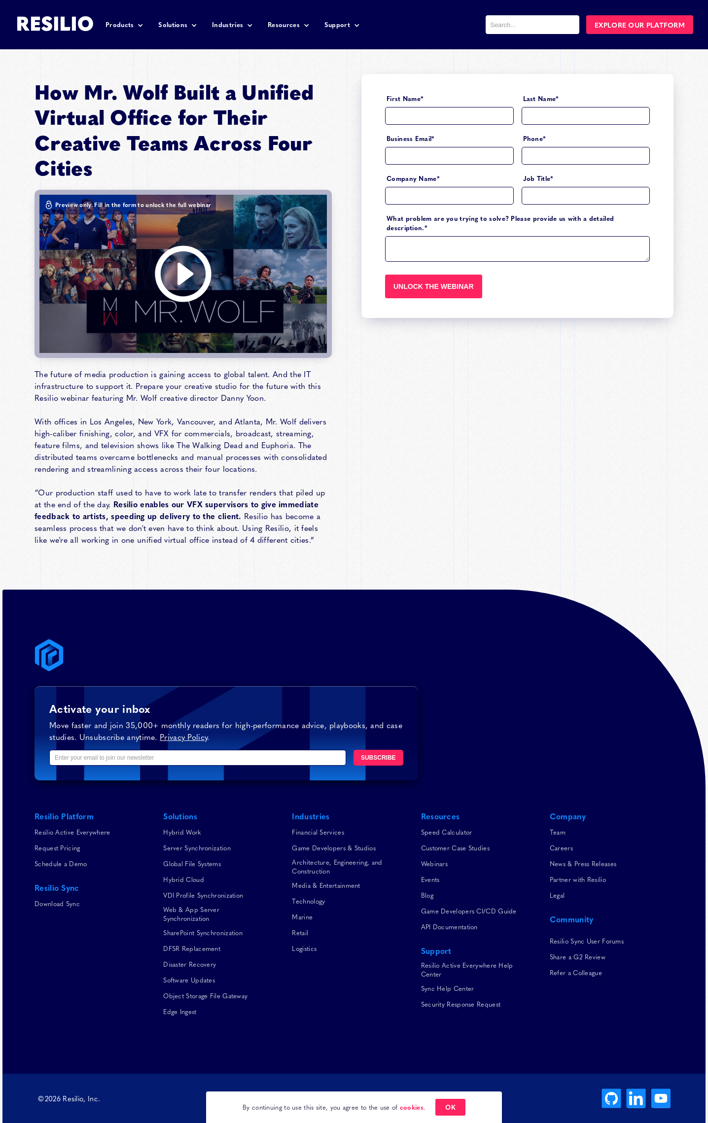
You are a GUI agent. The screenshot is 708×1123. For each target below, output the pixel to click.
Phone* (534, 138)
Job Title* (538, 178)
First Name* (405, 98)
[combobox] (532, 24)
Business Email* (411, 138)
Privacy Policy (183, 736)
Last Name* (541, 98)
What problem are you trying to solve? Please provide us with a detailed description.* (500, 222)
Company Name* (413, 178)
